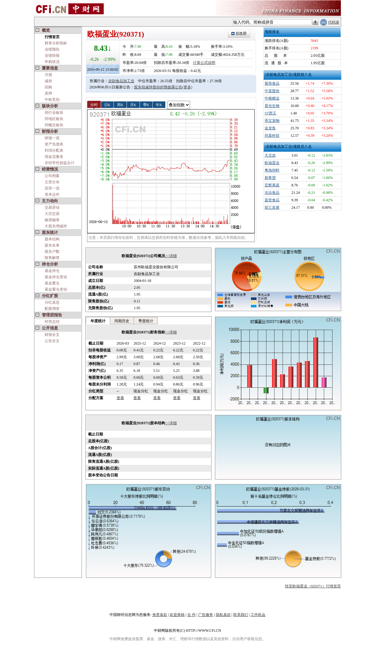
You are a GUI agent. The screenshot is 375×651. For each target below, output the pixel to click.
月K (133, 104)
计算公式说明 (204, 62)
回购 (48, 87)
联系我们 (240, 615)
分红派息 (52, 302)
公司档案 (52, 176)
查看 (120, 398)
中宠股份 (272, 91)
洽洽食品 (272, 192)
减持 (48, 81)
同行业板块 (54, 112)
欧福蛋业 (272, 163)
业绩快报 (52, 55)
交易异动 (52, 207)
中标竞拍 (52, 99)
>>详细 (171, 256)
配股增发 (52, 308)
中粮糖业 (272, 98)
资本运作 (52, 194)
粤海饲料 (272, 170)
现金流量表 (54, 156)
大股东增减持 (56, 226)
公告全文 (52, 341)
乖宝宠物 (272, 120)
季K (146, 104)
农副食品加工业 (121, 81)
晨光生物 (272, 106)
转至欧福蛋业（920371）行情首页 (313, 586)
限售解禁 (52, 258)
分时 (94, 104)
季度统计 (145, 321)
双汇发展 (272, 207)
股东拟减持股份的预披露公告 (158, 87)
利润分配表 (54, 150)
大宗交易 (52, 214)
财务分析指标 (56, 43)
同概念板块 (54, 125)
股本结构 (52, 239)
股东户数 (52, 251)
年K (159, 104)
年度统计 (98, 321)
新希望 (270, 178)
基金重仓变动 (56, 289)
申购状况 (52, 62)
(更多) (187, 87)
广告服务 (205, 615)
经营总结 (52, 321)
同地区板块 (54, 119)
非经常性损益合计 (59, 163)
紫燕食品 (272, 83)
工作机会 (258, 615)
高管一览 (52, 188)
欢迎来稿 (177, 615)
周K (120, 104)
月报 (48, 75)
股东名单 (52, 245)
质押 (48, 93)
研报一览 (52, 138)
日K (107, 104)
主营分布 (52, 182)
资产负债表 (54, 144)
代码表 (333, 22)
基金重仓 (52, 283)
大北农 (270, 155)
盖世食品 (272, 200)
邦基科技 (272, 135)
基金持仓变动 (56, 277)
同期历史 (121, 321)
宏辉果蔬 (272, 185)
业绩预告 (52, 49)
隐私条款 (223, 615)
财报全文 (52, 334)
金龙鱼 (270, 128)
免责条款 (159, 615)
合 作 (191, 615)
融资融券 (52, 220)
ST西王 (270, 113)
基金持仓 (52, 271)
